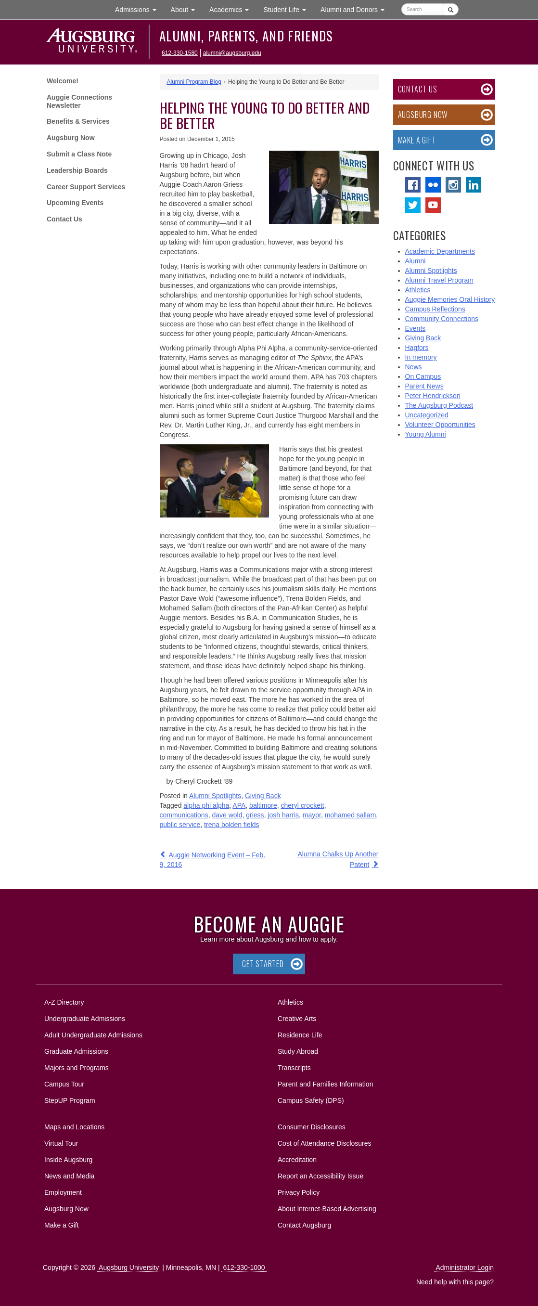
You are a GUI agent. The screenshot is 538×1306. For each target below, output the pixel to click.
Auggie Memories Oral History (450, 299)
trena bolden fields (231, 824)
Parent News (424, 386)
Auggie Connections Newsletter (79, 101)
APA (238, 805)
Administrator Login (465, 1267)
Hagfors (417, 347)
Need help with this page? (455, 1282)
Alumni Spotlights (215, 796)
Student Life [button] (288, 8)
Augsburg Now (71, 138)
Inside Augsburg (68, 1160)
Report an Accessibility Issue (320, 1176)
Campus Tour (64, 1084)
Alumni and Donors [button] (356, 8)
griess (255, 815)
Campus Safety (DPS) (311, 1100)
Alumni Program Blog (194, 81)
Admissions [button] (139, 8)
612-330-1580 (180, 53)
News (413, 367)
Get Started (263, 964)
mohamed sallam (350, 815)
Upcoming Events (75, 203)
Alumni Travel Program (439, 280)
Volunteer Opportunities (440, 424)
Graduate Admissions (76, 1051)
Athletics (418, 290)
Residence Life (300, 1035)
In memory (421, 357)
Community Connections (442, 319)
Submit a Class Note (79, 154)
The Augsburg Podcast (439, 405)
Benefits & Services (78, 121)
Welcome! (62, 81)
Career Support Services (86, 187)
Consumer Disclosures (312, 1127)
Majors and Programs (76, 1066)
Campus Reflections (435, 309)
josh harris (283, 815)
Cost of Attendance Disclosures (324, 1143)
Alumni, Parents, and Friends (246, 35)
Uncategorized (426, 415)
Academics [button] (232, 8)
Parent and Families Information (325, 1084)
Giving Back (263, 796)
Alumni (415, 261)
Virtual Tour (61, 1143)
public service (180, 824)
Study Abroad (298, 1051)
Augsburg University (129, 1267)
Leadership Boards (77, 170)
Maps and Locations (74, 1127)
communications (184, 815)
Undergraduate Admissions (84, 1018)
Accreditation (297, 1160)
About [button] (186, 11)
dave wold (227, 815)
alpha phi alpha (206, 805)
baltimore (263, 805)
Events (415, 328)
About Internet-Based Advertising (327, 1209)
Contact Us (64, 219)
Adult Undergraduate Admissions (93, 1035)
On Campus (423, 376)
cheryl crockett (302, 805)
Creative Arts (297, 1018)
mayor (312, 815)
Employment (63, 1192)
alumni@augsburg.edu (232, 53)
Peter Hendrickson (433, 396)
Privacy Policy (299, 1192)
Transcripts (294, 1068)
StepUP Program (69, 1100)
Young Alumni (425, 434)
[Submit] (451, 9)
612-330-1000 (244, 1267)
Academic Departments (440, 251)
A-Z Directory (64, 1002)
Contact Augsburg (304, 1225)
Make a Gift (417, 140)
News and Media (69, 1176)
